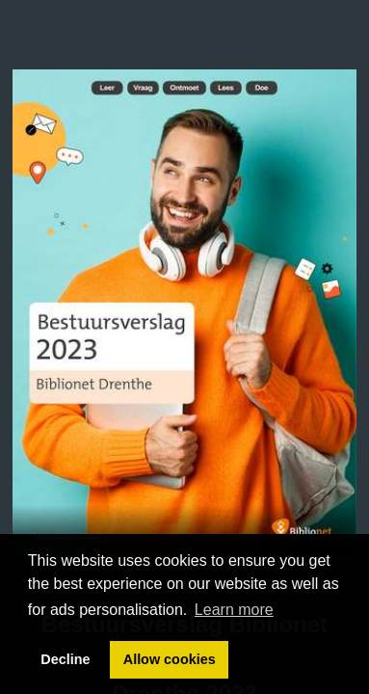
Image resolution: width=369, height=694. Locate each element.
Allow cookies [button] (169, 659)
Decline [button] (65, 659)
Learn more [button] (234, 609)
